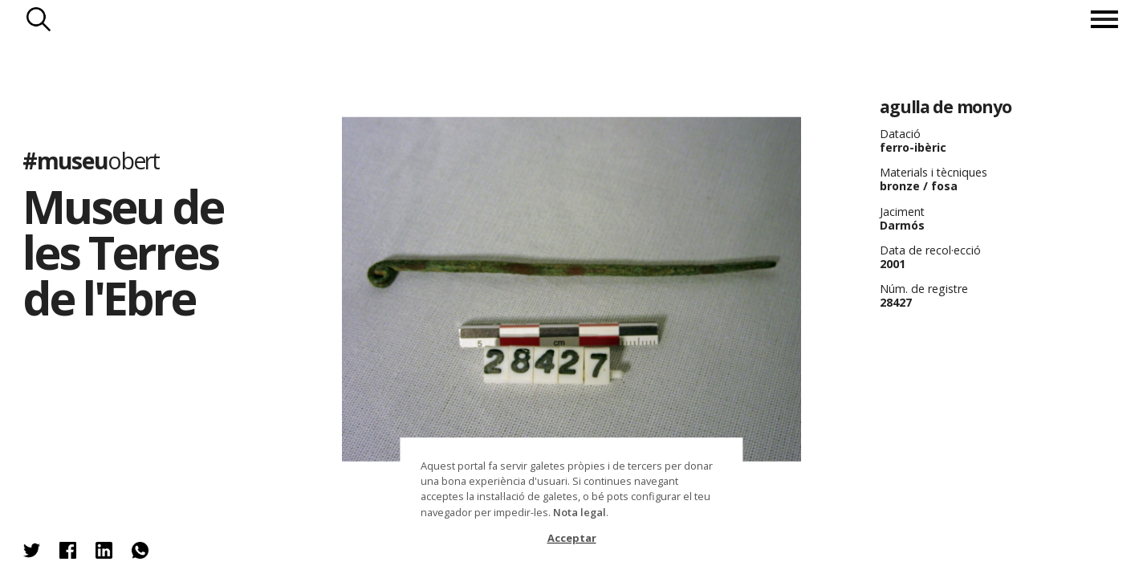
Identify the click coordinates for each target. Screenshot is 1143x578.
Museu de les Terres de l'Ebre (122, 252)
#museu (90, 161)
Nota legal (579, 512)
